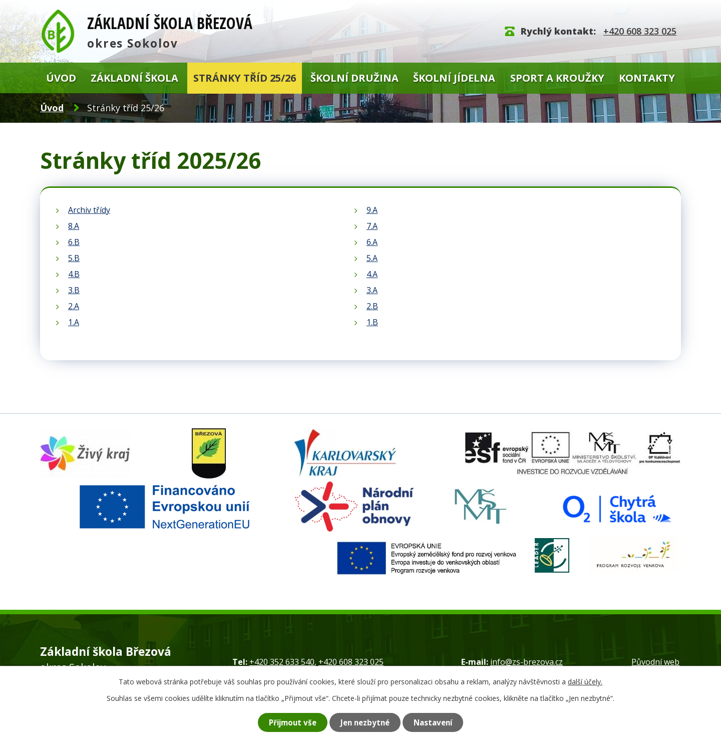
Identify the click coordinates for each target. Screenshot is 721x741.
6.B (74, 242)
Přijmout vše (287, 721)
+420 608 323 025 (639, 31)
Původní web (655, 661)
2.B (372, 306)
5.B (74, 258)
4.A (372, 274)
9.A (372, 209)
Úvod (61, 78)
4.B (74, 274)
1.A (73, 322)
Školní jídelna (454, 78)
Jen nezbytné (365, 721)
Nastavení (438, 721)
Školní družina (354, 78)
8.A (73, 225)
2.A (73, 306)
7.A (372, 225)
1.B (372, 322)
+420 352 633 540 (281, 661)
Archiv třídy (89, 209)
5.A (372, 258)
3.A (372, 290)
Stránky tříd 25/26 (244, 78)
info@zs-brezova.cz (526, 661)
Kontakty (647, 78)
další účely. (585, 681)
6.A (372, 242)
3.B (74, 290)
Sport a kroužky (557, 78)
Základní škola (134, 78)
